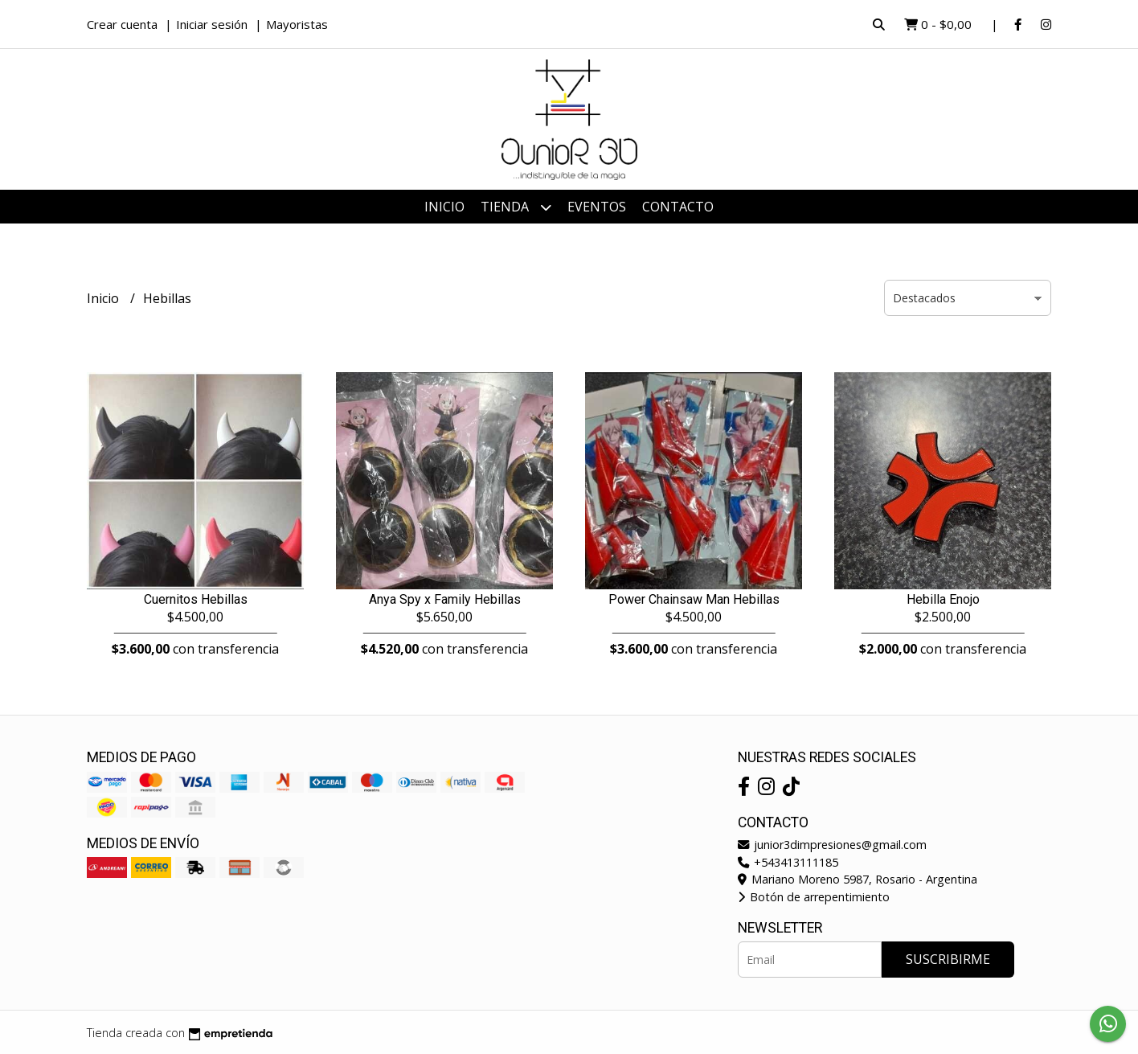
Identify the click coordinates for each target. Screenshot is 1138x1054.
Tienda (516, 207)
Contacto (678, 206)
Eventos (596, 206)
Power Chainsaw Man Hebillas (694, 599)
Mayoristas (297, 24)
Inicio (444, 206)
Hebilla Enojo (943, 599)
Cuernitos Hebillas (196, 599)
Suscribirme (948, 959)
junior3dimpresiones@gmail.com (832, 844)
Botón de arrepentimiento (814, 896)
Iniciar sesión (212, 24)
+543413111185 (788, 862)
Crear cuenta (122, 24)
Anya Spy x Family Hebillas (445, 599)
